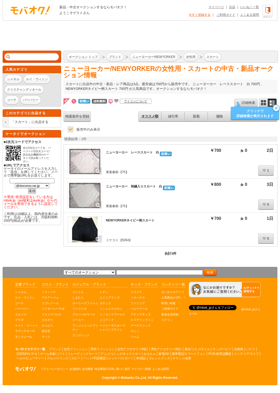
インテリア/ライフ (246, 354)
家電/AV (163, 354)
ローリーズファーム (85, 303)
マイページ (216, 7)
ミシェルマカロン (111, 308)
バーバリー (22, 308)
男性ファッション (102, 349)
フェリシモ (79, 308)
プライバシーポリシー (54, 368)
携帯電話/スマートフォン (188, 354)
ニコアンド (107, 319)
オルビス (47, 325)
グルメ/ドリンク (57, 358)
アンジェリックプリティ (85, 327)
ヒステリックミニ (142, 319)
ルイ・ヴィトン (25, 297)
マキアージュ (50, 297)
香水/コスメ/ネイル (197, 349)
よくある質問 (249, 15)
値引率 (173, 116)
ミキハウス (138, 297)
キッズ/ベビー (222, 349)
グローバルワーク (83, 314)
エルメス (21, 314)
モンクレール (23, 336)
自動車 (238, 349)
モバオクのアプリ (172, 292)
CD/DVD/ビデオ (26, 354)
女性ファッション (76, 349)
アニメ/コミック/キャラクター (120, 354)
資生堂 (46, 331)
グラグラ (136, 292)
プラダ (19, 319)
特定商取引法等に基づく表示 (112, 368)
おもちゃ (150, 354)
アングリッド (81, 335)
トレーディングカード (83, 354)
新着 (196, 116)
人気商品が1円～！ (173, 297)
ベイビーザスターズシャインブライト (112, 327)
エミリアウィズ (110, 297)
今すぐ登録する (200, 15)
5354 (125, 240)
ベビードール (139, 308)
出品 (232, 7)
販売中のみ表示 (88, 129)
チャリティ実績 (141, 368)
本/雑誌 (141, 358)
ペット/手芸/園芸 (94, 358)
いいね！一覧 (249, 7)
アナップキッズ (141, 314)
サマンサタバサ (25, 331)
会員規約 (74, 368)
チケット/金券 (182, 358)
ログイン (167, 319)
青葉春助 (112, 172)
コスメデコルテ (52, 314)
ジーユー (78, 319)
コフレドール (50, 303)
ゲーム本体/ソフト (52, 354)
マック (46, 336)
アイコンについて (135, 101)
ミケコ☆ (112, 240)
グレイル (78, 292)
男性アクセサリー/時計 (166, 349)
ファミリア (138, 303)
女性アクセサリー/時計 (132, 349)
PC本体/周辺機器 (219, 354)
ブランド (55, 349)
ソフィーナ (49, 292)
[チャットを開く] (224, 289)
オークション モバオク (30, 10)
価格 (219, 116)
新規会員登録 (170, 314)
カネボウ (47, 319)
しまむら (78, 297)
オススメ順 (149, 116)
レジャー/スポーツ (121, 358)
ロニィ (135, 331)
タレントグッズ (159, 358)
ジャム (135, 336)
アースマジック (141, 325)
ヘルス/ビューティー (30, 358)
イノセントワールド (112, 314)
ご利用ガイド (226, 15)
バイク (250, 349)
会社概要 (87, 368)
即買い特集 (168, 303)
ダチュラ (105, 303)
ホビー (76, 358)
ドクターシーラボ (53, 308)
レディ (104, 292)
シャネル (21, 292)
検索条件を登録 (77, 116)
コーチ (19, 303)
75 (123, 172)
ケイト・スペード (26, 325)
